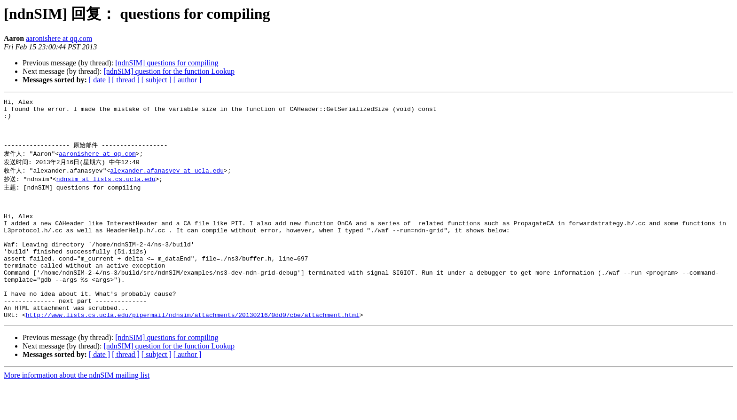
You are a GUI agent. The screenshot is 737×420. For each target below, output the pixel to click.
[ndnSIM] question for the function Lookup (169, 71)
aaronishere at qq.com (59, 38)
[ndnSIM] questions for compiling (166, 63)
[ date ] (99, 80)
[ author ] (187, 80)
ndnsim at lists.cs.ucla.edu (106, 189)
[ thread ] (126, 80)
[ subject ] (156, 80)
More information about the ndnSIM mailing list (76, 412)
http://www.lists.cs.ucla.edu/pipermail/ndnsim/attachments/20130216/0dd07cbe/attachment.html (193, 351)
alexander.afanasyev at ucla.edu (167, 180)
